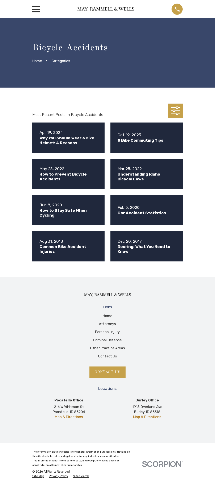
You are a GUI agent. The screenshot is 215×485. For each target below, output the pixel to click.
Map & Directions (69, 417)
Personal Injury (107, 332)
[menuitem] (38, 476)
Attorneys (107, 324)
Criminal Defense (107, 340)
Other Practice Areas (107, 348)
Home (107, 316)
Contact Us (107, 356)
